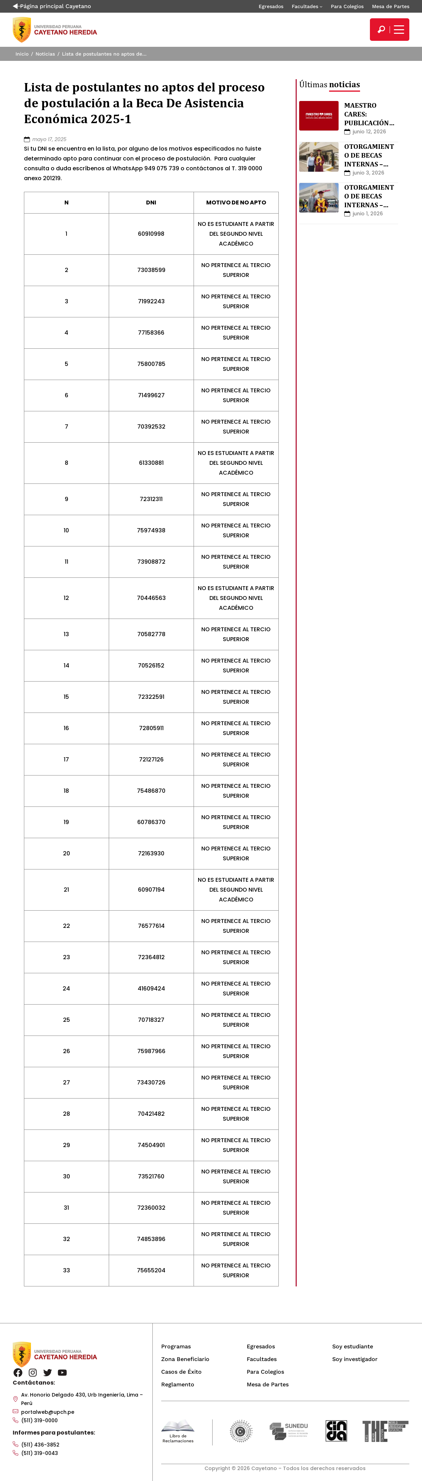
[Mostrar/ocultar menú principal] (398, 29)
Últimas (329, 84)
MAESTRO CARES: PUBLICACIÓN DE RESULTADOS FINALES (370, 123)
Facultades (305, 6)
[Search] (381, 29)
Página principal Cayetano (52, 6)
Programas (176, 1346)
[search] (381, 29)
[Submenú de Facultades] (321, 6)
